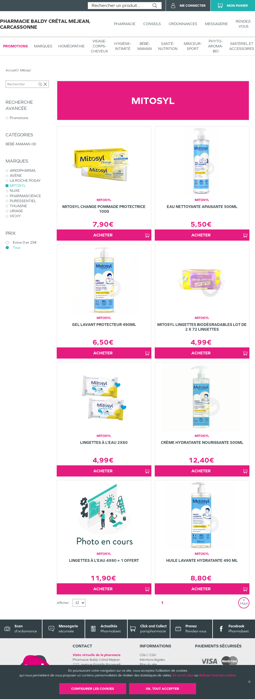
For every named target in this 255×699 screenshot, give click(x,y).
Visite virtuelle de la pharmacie (97, 655)
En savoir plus (183, 675)
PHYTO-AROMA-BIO (215, 46)
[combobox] (118, 5)
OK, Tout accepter (162, 689)
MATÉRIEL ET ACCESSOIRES (241, 46)
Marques (43, 46)
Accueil (11, 70)
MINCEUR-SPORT (193, 46)
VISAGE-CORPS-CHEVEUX (99, 46)
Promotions (15, 46)
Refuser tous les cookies (217, 675)
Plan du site (148, 664)
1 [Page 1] (162, 602)
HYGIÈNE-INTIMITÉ (122, 46)
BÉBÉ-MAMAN (144, 46)
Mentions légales (152, 660)
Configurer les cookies (92, 689)
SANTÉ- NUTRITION (168, 46)
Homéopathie (71, 46)
